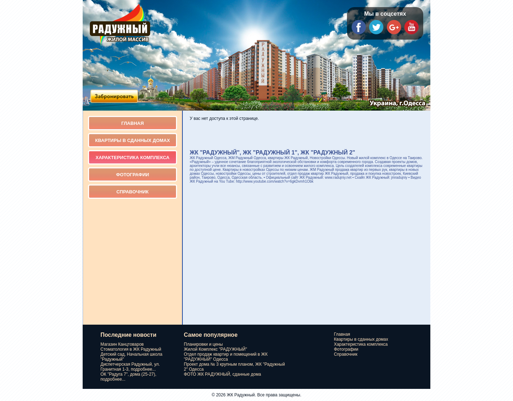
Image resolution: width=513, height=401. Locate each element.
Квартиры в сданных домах (132, 140)
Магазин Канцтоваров (122, 344)
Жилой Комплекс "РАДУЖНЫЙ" (215, 349)
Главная (132, 123)
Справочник (132, 191)
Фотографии (132, 174)
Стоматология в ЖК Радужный (130, 349)
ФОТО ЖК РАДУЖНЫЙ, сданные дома (222, 374)
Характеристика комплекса (132, 157)
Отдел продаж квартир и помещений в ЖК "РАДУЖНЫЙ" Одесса (226, 357)
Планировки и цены (203, 344)
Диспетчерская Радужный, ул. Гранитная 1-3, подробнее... (130, 367)
